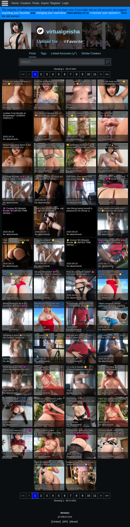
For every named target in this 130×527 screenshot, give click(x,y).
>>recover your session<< (105, 12)
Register (55, 3)
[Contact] (56, 521)
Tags (43, 53)
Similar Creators (91, 53)
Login (65, 3)
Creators (25, 3)
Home (15, 3)
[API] (65, 521)
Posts (35, 3)
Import (45, 3)
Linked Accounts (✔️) (64, 53)
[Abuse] (74, 521)
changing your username (51, 12)
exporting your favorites (16, 12)
